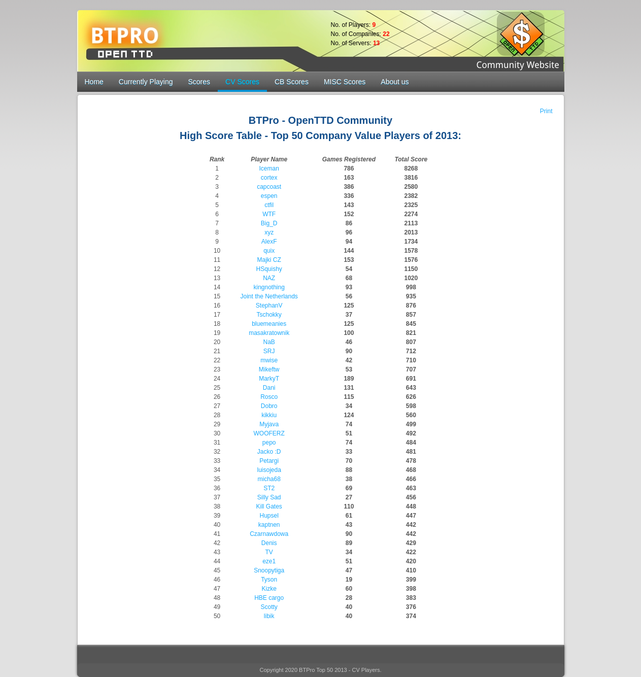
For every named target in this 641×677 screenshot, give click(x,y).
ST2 (269, 488)
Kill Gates (269, 506)
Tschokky (269, 314)
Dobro (269, 406)
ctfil (269, 205)
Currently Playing (146, 82)
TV (269, 552)
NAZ (269, 278)
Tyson (269, 579)
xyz (269, 232)
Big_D (269, 223)
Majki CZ (269, 259)
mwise (269, 360)
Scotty (269, 607)
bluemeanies (269, 323)
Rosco (269, 396)
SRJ (269, 351)
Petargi (269, 460)
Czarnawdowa (269, 533)
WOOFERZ (269, 433)
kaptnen (269, 524)
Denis (269, 543)
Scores (199, 82)
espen (269, 195)
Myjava (269, 424)
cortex (269, 177)
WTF (269, 214)
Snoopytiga (269, 570)
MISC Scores (344, 82)
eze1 (269, 561)
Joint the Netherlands (268, 296)
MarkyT (269, 378)
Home (94, 82)
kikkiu (269, 415)
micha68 (269, 479)
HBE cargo (269, 597)
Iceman (269, 168)
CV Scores (242, 82)
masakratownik (269, 332)
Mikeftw (269, 369)
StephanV (269, 305)
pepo (269, 442)
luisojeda (269, 469)
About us (395, 82)
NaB (269, 342)
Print (546, 111)
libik (269, 616)
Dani (269, 387)
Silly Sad (269, 497)
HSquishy (269, 269)
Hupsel (269, 515)
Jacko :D (269, 451)
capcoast (269, 186)
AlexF (269, 241)
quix (269, 250)
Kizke (269, 588)
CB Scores (292, 82)
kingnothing (268, 287)
